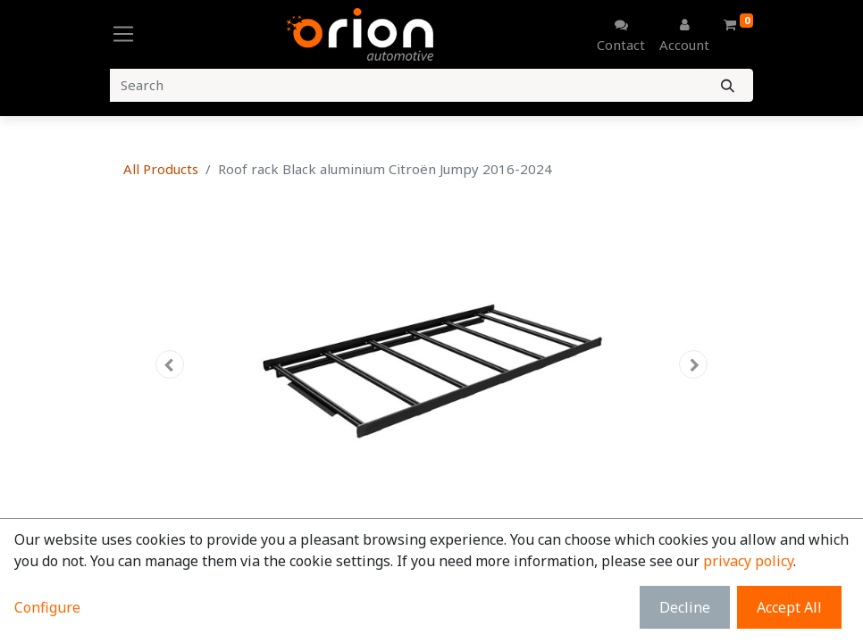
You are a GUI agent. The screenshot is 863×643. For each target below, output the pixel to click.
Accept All (789, 607)
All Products (160, 169)
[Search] (727, 85)
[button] (169, 364)
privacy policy (748, 561)
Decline (684, 607)
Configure (47, 607)
